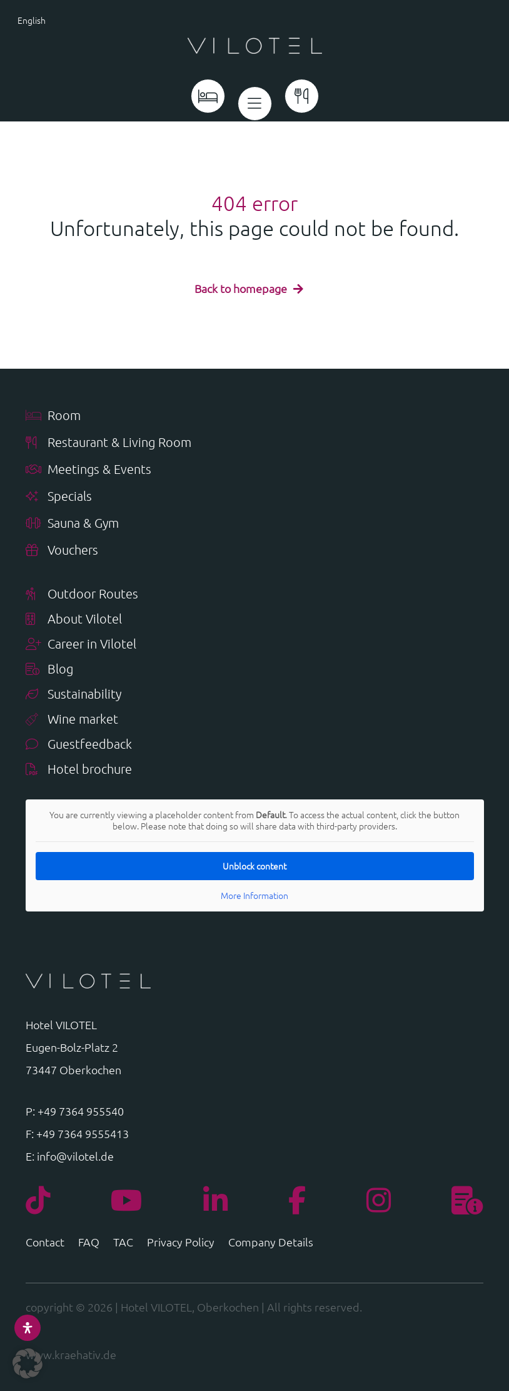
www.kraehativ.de (71, 1354)
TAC (123, 1243)
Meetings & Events (88, 469)
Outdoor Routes (82, 594)
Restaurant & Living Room (108, 442)
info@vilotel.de (75, 1156)
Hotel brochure (79, 769)
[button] (27, 1363)
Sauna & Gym (72, 523)
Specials (59, 496)
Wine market (72, 719)
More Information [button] (254, 895)
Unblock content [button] (254, 866)
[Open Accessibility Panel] (27, 1328)
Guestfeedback (79, 744)
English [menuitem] (32, 20)
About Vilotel (74, 619)
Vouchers (62, 550)
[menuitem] (56, 19)
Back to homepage (240, 288)
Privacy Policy (180, 1243)
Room (53, 416)
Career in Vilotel (81, 644)
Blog (49, 669)
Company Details (270, 1243)
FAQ (88, 1243)
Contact (45, 1243)
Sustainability (73, 694)
